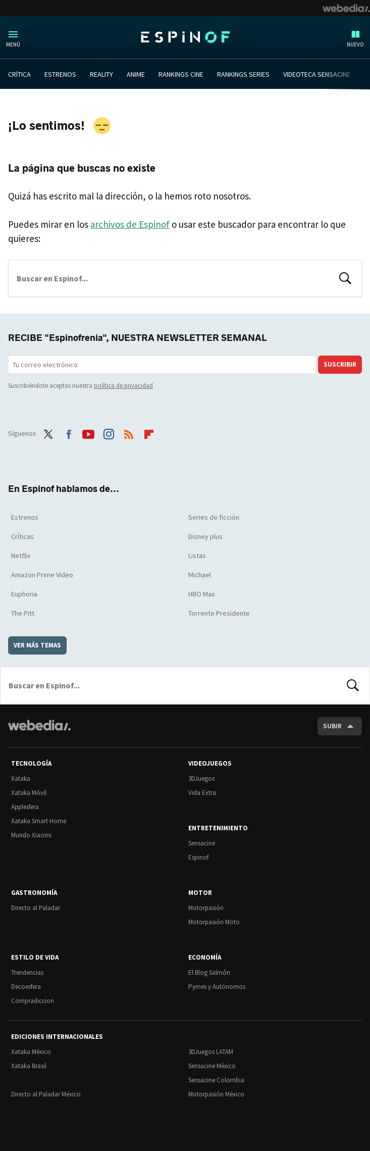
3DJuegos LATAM (210, 1051)
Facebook (69, 432)
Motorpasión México (216, 1094)
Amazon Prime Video (42, 574)
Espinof (185, 37)
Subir (332, 726)
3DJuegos (201, 778)
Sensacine (201, 843)
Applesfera (25, 807)
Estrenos (24, 517)
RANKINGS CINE (180, 74)
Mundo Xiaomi (31, 835)
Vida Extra (202, 792)
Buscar (345, 277)
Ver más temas (37, 645)
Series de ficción (213, 517)
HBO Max (201, 593)
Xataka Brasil (28, 1066)
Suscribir (340, 364)
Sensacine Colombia (216, 1080)
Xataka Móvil (28, 792)
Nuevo (355, 44)
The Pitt (22, 613)
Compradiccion (32, 1000)
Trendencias (27, 972)
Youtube (88, 432)
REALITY (101, 74)
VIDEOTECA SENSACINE (316, 74)
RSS (129, 432)
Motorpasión (206, 908)
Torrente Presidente (219, 613)
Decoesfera (26, 986)
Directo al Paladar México (46, 1094)
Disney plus (205, 536)
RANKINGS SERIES (243, 74)
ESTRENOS (60, 74)
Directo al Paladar (35, 908)
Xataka (20, 778)
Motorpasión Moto (214, 922)
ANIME (136, 74)
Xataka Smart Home (38, 821)
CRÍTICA (19, 74)
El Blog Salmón (209, 972)
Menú (13, 44)
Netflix (20, 555)
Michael (199, 574)
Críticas (22, 536)
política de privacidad (123, 385)
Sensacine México (212, 1066)
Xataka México (31, 1051)
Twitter (48, 432)
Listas (197, 555)
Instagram (108, 432)
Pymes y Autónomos (216, 986)
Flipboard (149, 432)
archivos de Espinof (130, 224)
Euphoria (24, 593)
